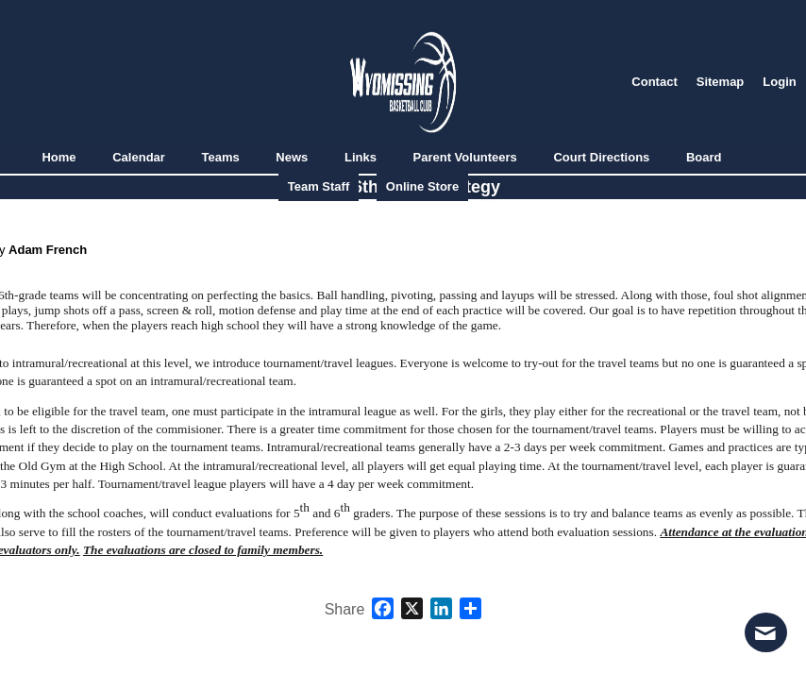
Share (345, 609)
